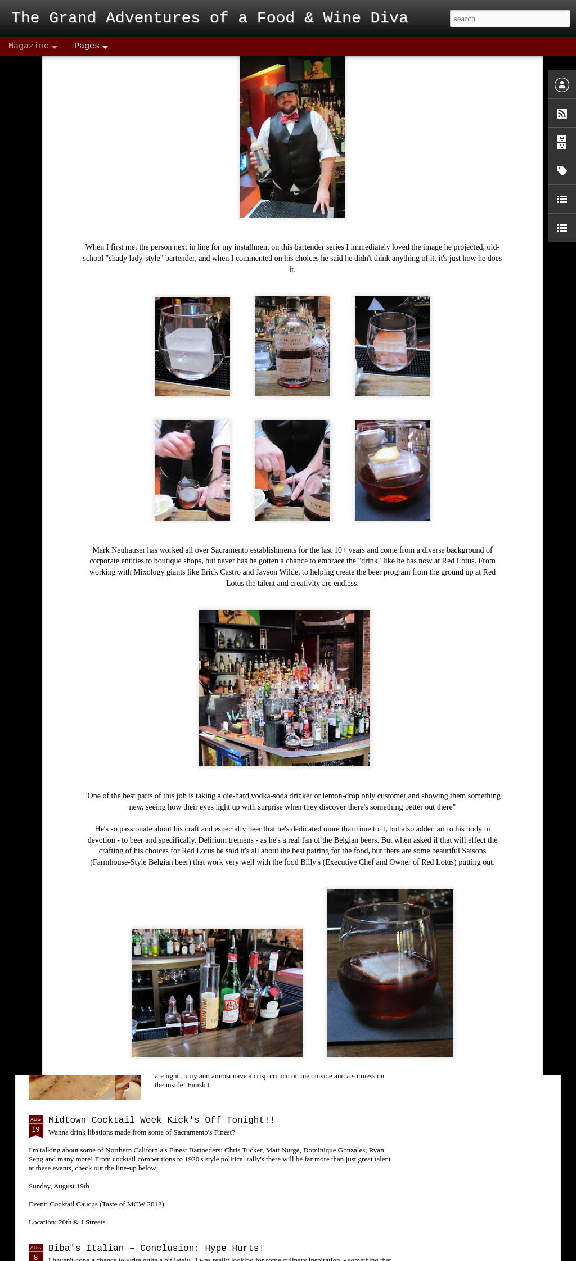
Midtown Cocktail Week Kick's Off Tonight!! (161, 1120)
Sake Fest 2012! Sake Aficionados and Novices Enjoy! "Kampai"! (271, 869)
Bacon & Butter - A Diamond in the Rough (279, 992)
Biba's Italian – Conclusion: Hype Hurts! (156, 1249)
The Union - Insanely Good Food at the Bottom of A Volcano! (274, 741)
